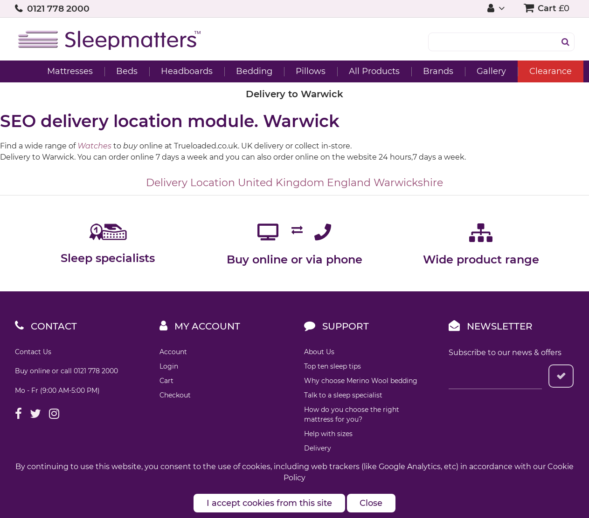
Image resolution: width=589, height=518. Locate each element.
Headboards (172, 71)
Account (173, 352)
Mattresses (55, 71)
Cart (166, 381)
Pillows (296, 71)
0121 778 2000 (58, 8)
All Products (359, 71)
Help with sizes (328, 434)
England (349, 182)
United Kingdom (281, 182)
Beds (112, 71)
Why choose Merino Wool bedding (360, 381)
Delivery (317, 448)
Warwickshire (408, 182)
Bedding (239, 71)
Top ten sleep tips (332, 366)
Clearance (535, 71)
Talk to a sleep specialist (343, 395)
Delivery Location (190, 182)
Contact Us (33, 352)
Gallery (476, 71)
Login (168, 366)
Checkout (175, 395)
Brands (423, 71)
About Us (319, 352)
